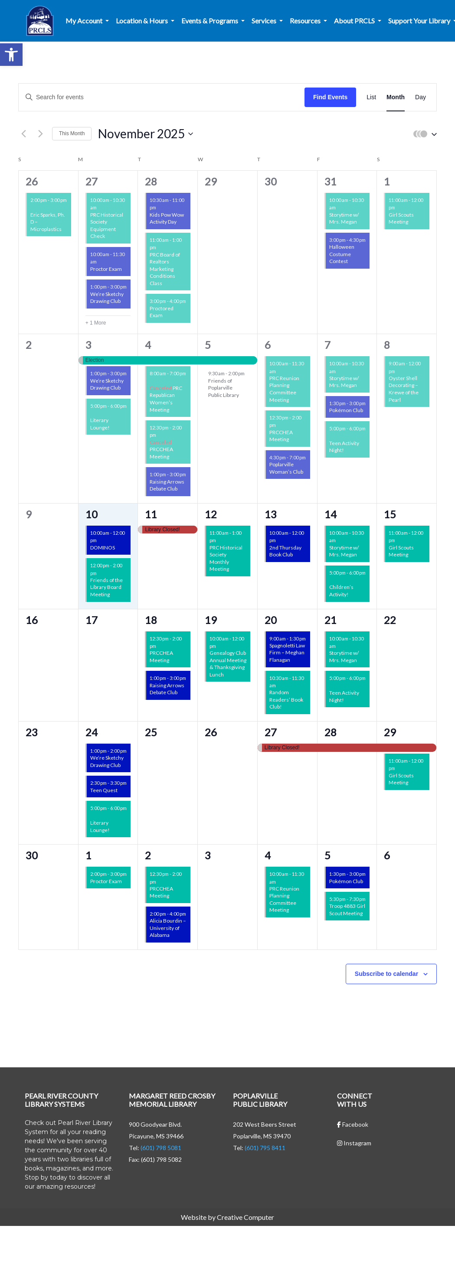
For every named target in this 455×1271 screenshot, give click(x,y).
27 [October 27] (91, 181)
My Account (84, 20)
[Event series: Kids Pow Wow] (160, 207)
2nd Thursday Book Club (285, 551)
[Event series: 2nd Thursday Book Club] (280, 540)
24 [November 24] (91, 732)
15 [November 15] (390, 514)
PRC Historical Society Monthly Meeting (225, 558)
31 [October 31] (330, 181)
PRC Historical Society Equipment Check (106, 225)
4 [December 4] (268, 855)
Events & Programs (210, 20)
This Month (72, 133)
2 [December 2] (148, 855)
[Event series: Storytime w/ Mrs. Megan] (340, 207)
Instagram (354, 1143)
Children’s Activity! (341, 591)
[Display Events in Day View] (420, 97)
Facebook (352, 1124)
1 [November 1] (387, 181)
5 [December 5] (327, 855)
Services (265, 20)
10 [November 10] (91, 514)
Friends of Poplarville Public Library (223, 387)
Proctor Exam (106, 269)
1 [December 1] (88, 855)
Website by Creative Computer (227, 1217)
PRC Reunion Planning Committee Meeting (284, 389)
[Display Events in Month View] (395, 97)
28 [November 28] (330, 732)
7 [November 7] (327, 344)
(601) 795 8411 (265, 1147)
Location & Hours (142, 20)
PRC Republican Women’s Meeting (166, 399)
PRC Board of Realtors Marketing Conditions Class (165, 268)
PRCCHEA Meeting (161, 453)
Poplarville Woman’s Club (286, 468)
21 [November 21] (330, 620)
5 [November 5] (208, 344)
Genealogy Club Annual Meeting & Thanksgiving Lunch (227, 664)
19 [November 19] (211, 620)
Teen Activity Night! (344, 447)
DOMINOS (102, 547)
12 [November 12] (211, 514)
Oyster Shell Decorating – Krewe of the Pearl (404, 389)
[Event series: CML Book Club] (280, 685)
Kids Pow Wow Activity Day (167, 218)
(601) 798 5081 (161, 1147)
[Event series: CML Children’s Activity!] (332, 580)
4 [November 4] (148, 344)
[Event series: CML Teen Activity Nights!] (332, 436)
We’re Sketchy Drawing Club (107, 298)
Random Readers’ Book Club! (286, 699)
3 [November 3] (88, 344)
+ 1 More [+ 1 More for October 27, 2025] (95, 323)
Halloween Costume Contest (341, 254)
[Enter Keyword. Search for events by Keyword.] (161, 97)
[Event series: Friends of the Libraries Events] (33, 207)
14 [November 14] (330, 514)
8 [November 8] (387, 344)
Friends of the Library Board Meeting (106, 587)
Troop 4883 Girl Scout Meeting (347, 910)
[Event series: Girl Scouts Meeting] (399, 207)
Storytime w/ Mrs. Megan (344, 218)
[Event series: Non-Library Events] (160, 247)
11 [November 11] (151, 514)
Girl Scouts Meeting (401, 218)
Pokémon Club (346, 410)
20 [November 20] (271, 620)
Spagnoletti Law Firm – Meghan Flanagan (287, 652)
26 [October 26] (32, 181)
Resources (306, 20)
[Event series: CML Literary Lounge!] (93, 413)
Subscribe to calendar (386, 973)
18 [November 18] (151, 620)
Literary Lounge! (100, 424)
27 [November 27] (271, 732)
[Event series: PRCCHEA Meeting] (160, 435)
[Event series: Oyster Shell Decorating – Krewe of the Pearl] (399, 371)
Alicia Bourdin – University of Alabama (168, 927)
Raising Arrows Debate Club (167, 485)
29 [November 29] (390, 732)
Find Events (330, 97)
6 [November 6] (268, 344)
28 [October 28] (151, 181)
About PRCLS (355, 20)
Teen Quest (104, 790)
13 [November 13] (271, 514)
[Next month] (40, 134)
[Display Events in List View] (371, 97)
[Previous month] (23, 134)
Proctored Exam (161, 312)
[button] (11, 54)
